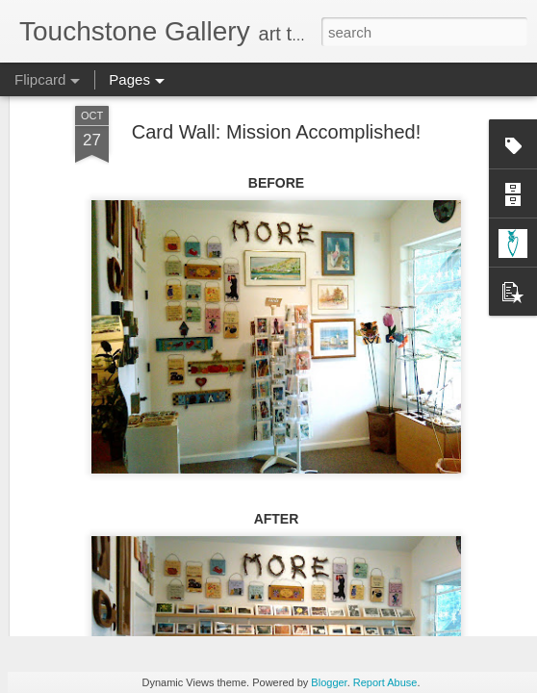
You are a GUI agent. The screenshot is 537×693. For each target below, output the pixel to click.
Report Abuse (385, 682)
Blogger (328, 682)
